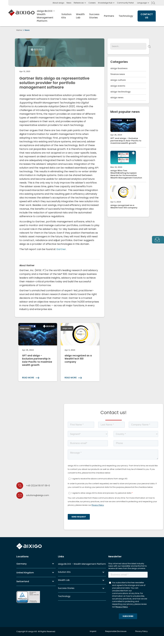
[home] (21, 16)
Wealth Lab (64, 580)
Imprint (93, 631)
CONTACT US (147, 16)
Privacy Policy (141, 631)
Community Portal (125, 2)
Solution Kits (64, 572)
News (69, 2)
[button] (142, 3)
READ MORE (28, 377)
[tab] (158, 239)
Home (19, 30)
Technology (126, 16)
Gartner (61, 249)
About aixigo (58, 2)
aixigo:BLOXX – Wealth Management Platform (82, 563)
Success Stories (66, 588)
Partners (109, 16)
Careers (92, 2)
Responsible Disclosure (115, 631)
